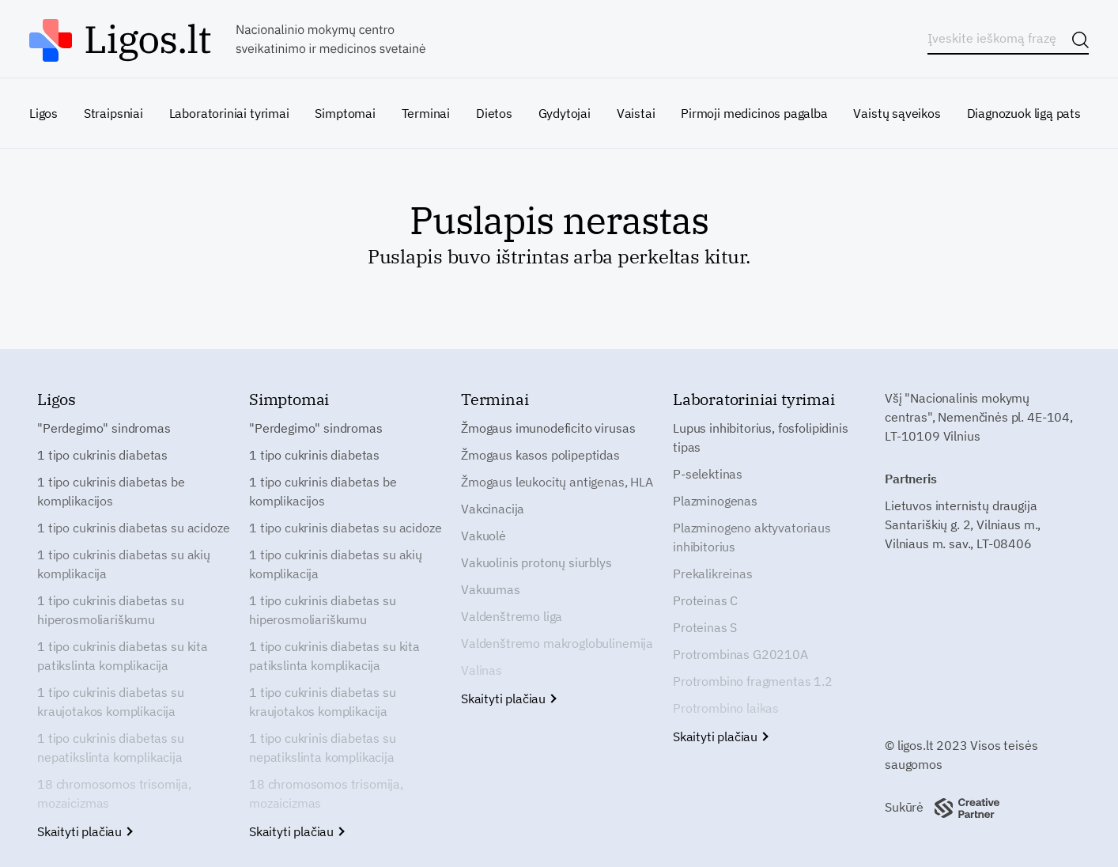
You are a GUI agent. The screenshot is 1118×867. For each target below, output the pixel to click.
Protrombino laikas (726, 708)
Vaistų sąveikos (896, 113)
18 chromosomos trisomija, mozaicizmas (114, 793)
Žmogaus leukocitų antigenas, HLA (557, 482)
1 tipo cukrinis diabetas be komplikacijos (111, 491)
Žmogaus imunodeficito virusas (548, 428)
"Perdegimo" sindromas (104, 428)
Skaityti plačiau (84, 831)
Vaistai (636, 113)
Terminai (426, 113)
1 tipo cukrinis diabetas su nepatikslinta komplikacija (110, 747)
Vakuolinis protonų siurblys (536, 562)
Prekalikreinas (713, 573)
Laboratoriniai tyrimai (229, 113)
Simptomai (345, 113)
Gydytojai (564, 113)
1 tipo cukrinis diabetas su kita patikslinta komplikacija (122, 655)
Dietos (494, 113)
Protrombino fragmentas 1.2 (753, 681)
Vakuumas (490, 589)
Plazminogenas (715, 501)
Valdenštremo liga (511, 616)
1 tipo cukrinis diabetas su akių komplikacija (123, 564)
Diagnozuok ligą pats (1024, 113)
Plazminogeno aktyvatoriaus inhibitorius (752, 537)
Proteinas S (705, 627)
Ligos (43, 113)
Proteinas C (705, 600)
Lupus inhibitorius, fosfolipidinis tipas (760, 437)
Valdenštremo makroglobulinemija (557, 643)
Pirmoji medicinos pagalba (754, 113)
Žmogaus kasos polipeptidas (540, 455)
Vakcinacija (492, 509)
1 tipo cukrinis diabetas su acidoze (133, 528)
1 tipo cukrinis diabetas (102, 455)
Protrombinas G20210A (740, 654)
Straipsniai (113, 113)
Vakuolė (483, 535)
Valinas (481, 670)
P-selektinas (707, 474)
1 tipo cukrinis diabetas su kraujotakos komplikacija (110, 701)
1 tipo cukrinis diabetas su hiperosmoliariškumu (110, 610)
